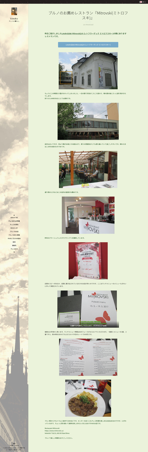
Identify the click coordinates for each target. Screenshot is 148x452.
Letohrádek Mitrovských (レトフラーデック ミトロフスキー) (87, 33)
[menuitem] (14, 217)
